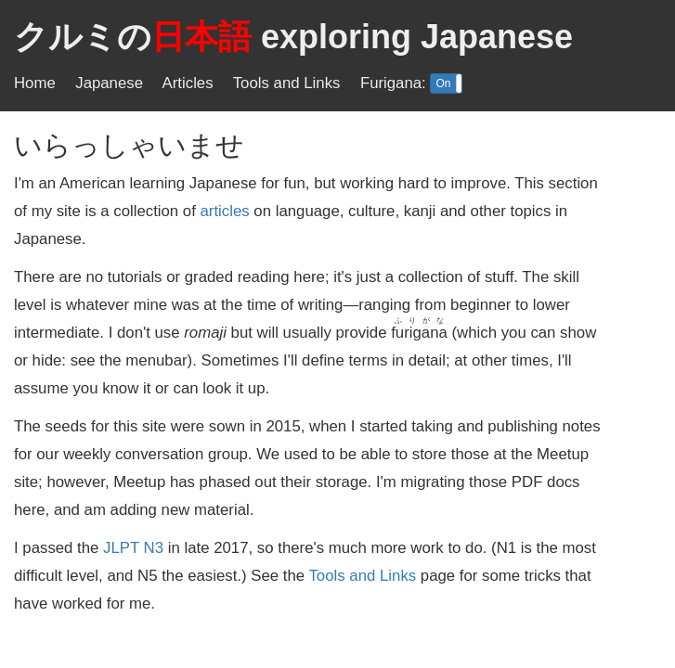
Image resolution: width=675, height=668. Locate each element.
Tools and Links (287, 83)
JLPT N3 (133, 548)
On (442, 83)
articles (225, 211)
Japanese (109, 83)
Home (35, 83)
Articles (188, 83)
